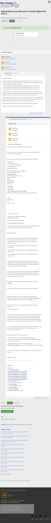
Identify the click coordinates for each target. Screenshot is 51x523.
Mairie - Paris (3, 446)
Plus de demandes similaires (6, 474)
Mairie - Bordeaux (4, 450)
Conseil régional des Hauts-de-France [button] (17, 119)
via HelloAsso (17, 509)
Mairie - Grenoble (4, 471)
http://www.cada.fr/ (13, 387)
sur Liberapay (11, 509)
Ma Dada (10, 4)
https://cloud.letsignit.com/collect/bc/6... (17, 371)
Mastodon (41, 517)
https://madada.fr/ (13, 384)
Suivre (12, 21)
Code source (47, 517)
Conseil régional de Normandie (7, 433)
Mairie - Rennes (4, 458)
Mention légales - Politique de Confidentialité (10, 502)
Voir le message (12, 58)
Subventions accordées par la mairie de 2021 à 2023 (12, 448)
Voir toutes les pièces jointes (14, 144)
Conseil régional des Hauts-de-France (18, 18)
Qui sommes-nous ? (5, 500)
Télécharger (15, 130)
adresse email (12, 174)
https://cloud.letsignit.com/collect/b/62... (17, 379)
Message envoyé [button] (8, 73)
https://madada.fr (34, 298)
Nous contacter (13, 500)
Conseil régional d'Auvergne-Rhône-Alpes (9, 442)
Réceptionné (9, 74)
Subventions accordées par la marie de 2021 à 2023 (12, 444)
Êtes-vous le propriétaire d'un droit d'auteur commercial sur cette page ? (15, 480)
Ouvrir (7, 58)
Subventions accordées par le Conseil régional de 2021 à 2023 (14, 431)
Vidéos (36, 517)
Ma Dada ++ (3, 424)
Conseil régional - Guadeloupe (7, 437)
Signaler (41, 113)
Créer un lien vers (33, 113)
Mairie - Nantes (4, 454)
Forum (32, 517)
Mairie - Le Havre (4, 463)
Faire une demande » (7, 411)
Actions (4, 21)
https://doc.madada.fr (14, 345)
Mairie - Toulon (4, 467)
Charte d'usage (21, 500)
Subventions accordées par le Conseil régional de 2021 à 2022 (14, 440)
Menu (49, 1)
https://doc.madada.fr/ (14, 389)
